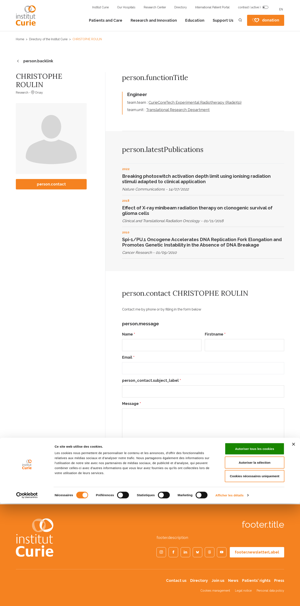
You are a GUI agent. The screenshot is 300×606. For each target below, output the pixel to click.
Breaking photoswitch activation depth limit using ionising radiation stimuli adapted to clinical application (196, 178)
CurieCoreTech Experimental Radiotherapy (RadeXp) (195, 102)
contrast (249, 7)
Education (194, 20)
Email (128, 357)
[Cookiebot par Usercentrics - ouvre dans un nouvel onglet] (27, 598)
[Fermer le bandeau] (293, 546)
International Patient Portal (212, 7)
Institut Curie (100, 7)
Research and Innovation (154, 20)
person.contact (51, 184)
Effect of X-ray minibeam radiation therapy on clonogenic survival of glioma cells (197, 210)
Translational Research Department (178, 110)
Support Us (223, 20)
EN (281, 9)
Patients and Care (105, 20)
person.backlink (34, 61)
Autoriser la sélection (255, 565)
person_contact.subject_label (151, 380)
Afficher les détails (229, 598)
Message (131, 403)
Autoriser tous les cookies (254, 551)
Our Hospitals (126, 7)
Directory (180, 7)
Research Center (155, 7)
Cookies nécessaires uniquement (254, 578)
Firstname (215, 334)
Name (128, 334)
